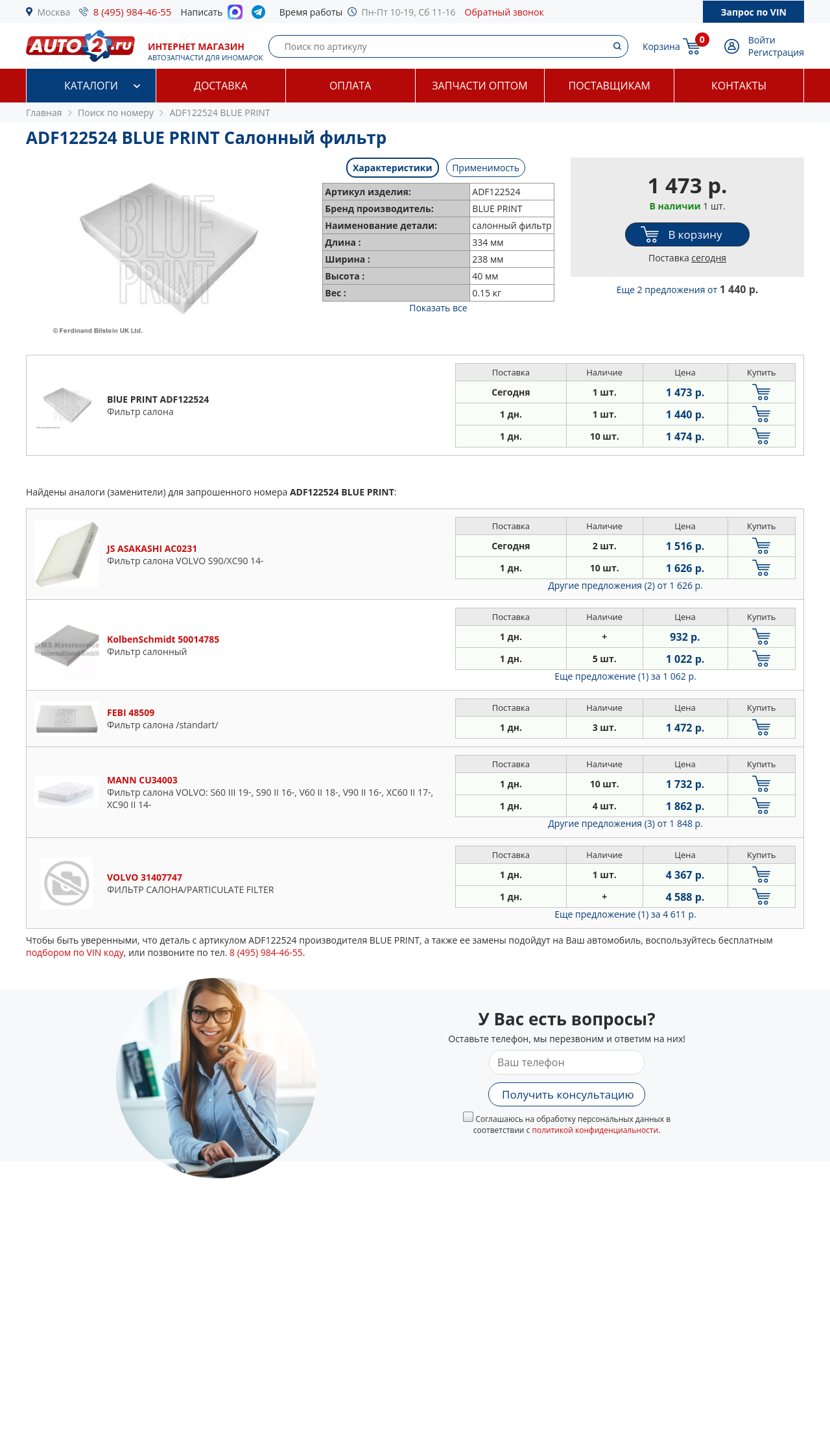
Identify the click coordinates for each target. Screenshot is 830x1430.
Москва (54, 12)
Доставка (221, 85)
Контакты (738, 85)
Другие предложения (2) (625, 585)
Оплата (350, 85)
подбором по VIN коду (75, 952)
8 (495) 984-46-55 (132, 11)
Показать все (438, 308)
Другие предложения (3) (625, 823)
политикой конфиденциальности (595, 1130)
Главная (44, 112)
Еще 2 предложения (688, 289)
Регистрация (776, 52)
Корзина (661, 46)
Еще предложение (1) (625, 676)
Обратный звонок (504, 12)
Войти (762, 40)
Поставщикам (609, 85)
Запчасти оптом (479, 85)
